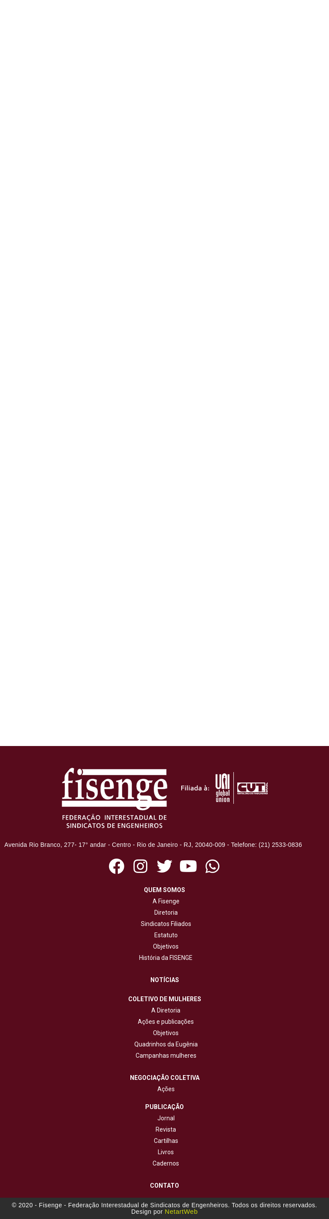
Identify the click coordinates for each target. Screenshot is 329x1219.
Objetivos (164, 946)
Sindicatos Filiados (164, 923)
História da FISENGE (164, 957)
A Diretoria (164, 1010)
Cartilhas (166, 1140)
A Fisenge (164, 901)
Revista (166, 1129)
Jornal (166, 1118)
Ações (165, 1089)
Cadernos (166, 1163)
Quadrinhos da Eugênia (165, 1044)
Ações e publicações (164, 1021)
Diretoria (165, 912)
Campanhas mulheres (164, 1055)
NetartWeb (181, 1211)
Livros (166, 1152)
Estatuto (165, 935)
